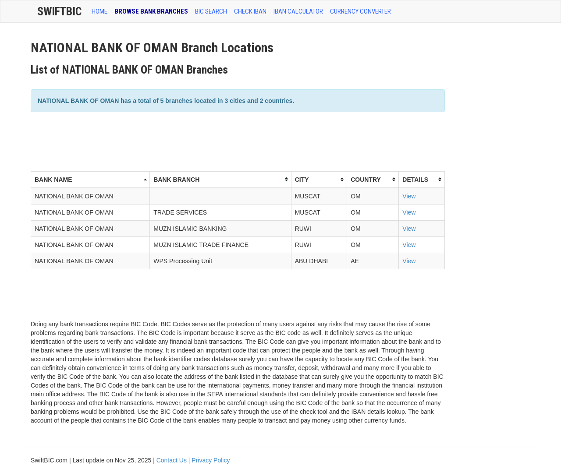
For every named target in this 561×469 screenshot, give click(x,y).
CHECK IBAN (250, 11)
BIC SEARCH (211, 11)
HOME (99, 11)
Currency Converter (360, 11)
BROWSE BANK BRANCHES (151, 11)
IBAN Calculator (298, 11)
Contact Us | (174, 460)
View (408, 196)
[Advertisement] (190, 140)
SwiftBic (59, 11)
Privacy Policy (211, 460)
